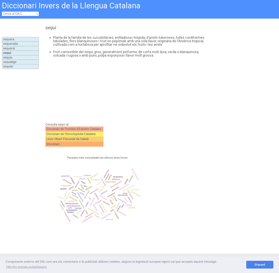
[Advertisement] (124, 90)
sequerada (10, 43)
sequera (8, 39)
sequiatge (9, 62)
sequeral (9, 48)
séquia (7, 57)
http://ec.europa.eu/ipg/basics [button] (26, 267)
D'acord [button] (260, 264)
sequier (8, 66)
